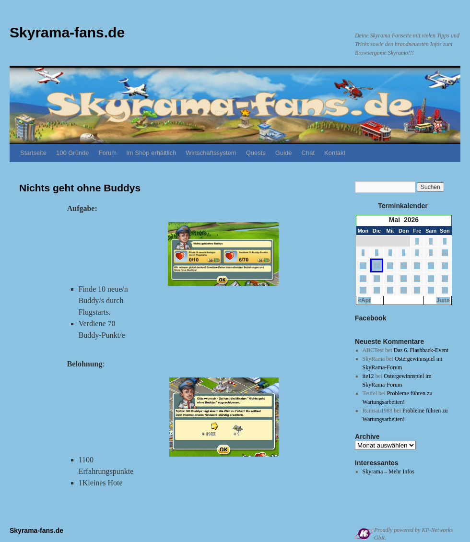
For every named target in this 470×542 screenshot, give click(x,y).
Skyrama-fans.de (67, 32)
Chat (308, 152)
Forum (108, 152)
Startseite (33, 152)
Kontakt (334, 152)
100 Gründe (72, 152)
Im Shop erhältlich (151, 152)
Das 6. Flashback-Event (421, 350)
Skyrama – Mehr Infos (388, 471)
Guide (283, 152)
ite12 (368, 376)
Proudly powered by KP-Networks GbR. (413, 534)
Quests (256, 152)
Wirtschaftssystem (211, 152)
